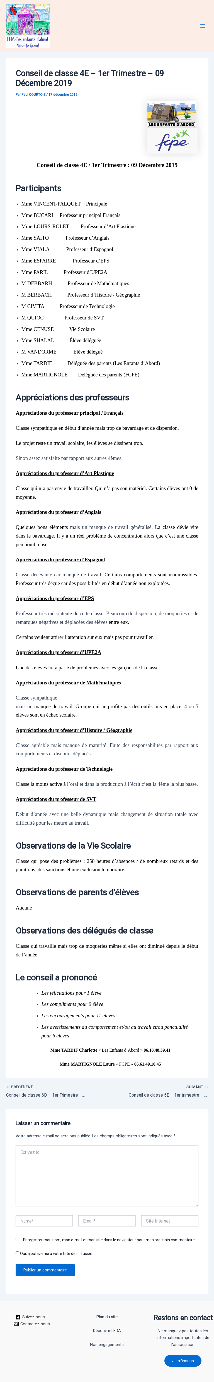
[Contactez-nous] (32, 1323)
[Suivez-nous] (30, 1316)
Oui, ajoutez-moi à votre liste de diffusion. (54, 1253)
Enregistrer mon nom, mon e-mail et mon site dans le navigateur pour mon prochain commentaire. (109, 1240)
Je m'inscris (183, 1360)
